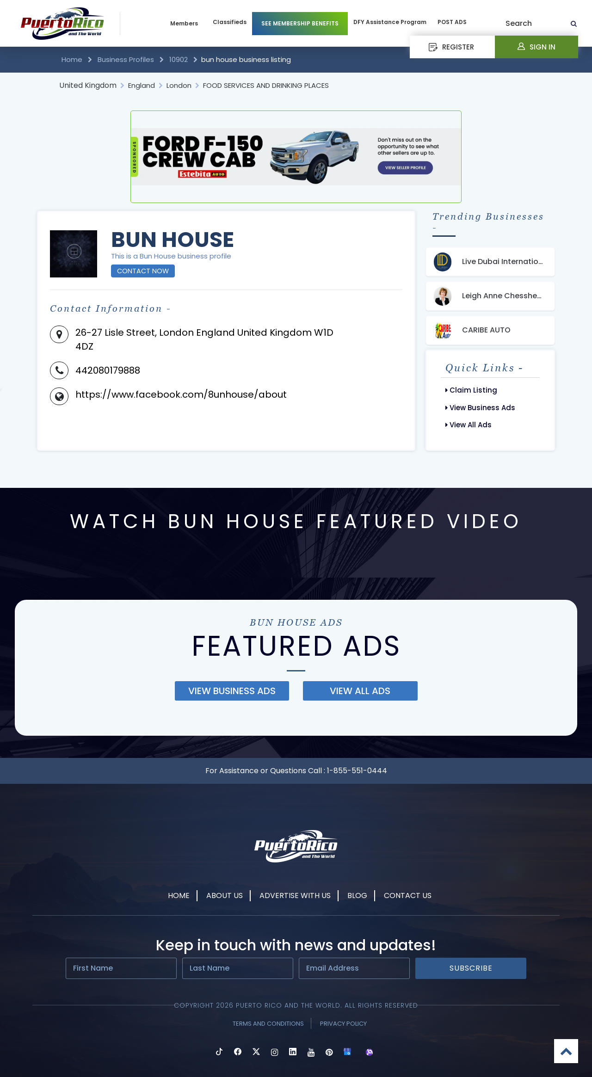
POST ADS (452, 22)
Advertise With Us (295, 895)
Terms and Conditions (268, 1023)
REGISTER (451, 47)
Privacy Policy (343, 1023)
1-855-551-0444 (357, 770)
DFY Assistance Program (389, 22)
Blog (357, 895)
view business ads (232, 690)
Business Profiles (126, 59)
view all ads (360, 690)
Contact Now (143, 271)
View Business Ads (480, 407)
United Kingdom (88, 85)
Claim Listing (471, 390)
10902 (178, 59)
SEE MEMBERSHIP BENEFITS (300, 23)
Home (73, 59)
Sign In (536, 47)
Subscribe (471, 968)
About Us (224, 895)
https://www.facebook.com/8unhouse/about (181, 394)
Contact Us (408, 895)
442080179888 (107, 370)
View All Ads (468, 425)
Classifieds (230, 22)
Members (184, 23)
